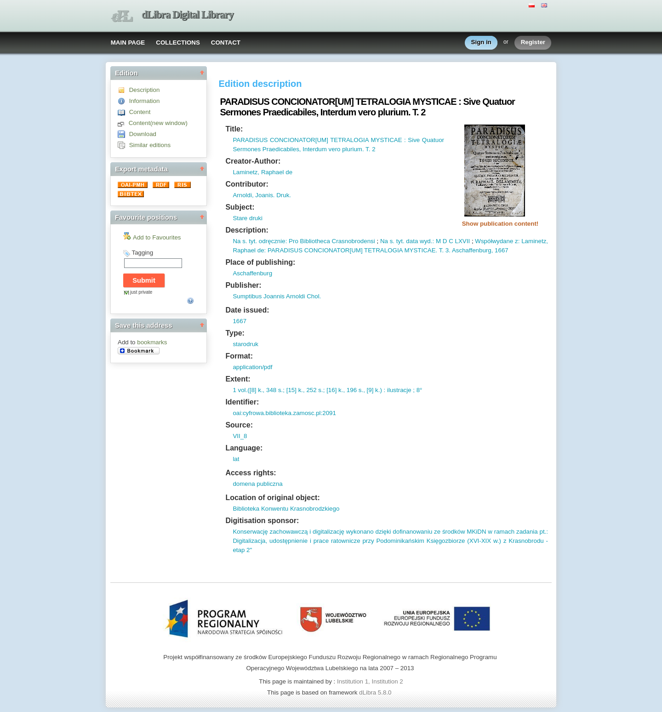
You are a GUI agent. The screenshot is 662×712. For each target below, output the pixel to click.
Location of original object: (272, 497)
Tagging (142, 252)
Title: (234, 129)
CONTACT (225, 42)
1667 (500, 250)
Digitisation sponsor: (262, 520)
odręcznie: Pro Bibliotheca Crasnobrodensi (316, 241)
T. (440, 250)
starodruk (245, 344)
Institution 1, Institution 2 (370, 681)
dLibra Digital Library (188, 14)
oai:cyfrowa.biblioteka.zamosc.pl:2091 (284, 413)
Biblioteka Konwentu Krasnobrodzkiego (286, 508)
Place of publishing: (260, 262)
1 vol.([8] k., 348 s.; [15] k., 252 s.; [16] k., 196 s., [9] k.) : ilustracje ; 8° (327, 390)
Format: (239, 356)
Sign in (481, 42)
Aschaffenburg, (472, 250)
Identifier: (242, 402)
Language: (244, 448)
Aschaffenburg (252, 273)
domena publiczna (257, 483)
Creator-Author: (252, 161)
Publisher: (243, 285)
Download (142, 134)
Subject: (239, 207)
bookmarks (152, 342)
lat (236, 459)
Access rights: (250, 473)
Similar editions (150, 145)
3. (447, 250)
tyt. (252, 241)
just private (141, 292)
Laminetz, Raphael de (262, 172)
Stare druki (247, 218)
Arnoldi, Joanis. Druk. (262, 195)
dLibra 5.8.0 (376, 692)
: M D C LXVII (451, 241)
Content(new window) (158, 123)
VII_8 (240, 436)
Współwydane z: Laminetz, (511, 241)
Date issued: (247, 310)
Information (144, 100)
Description (144, 89)
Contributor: (246, 184)
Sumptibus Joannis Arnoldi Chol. (277, 296)
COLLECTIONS (178, 42)
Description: (246, 230)
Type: (234, 333)
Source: (239, 425)
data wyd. (419, 241)
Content (140, 111)
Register (533, 42)
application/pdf (252, 367)
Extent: (237, 379)
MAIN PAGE (128, 42)
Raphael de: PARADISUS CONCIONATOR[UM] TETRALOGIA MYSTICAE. (335, 250)
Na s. (240, 241)
